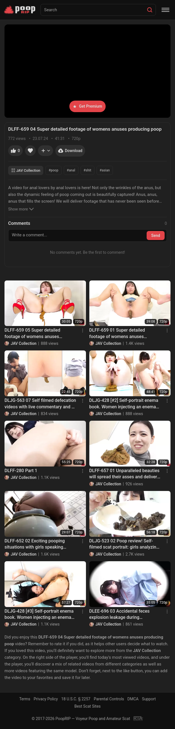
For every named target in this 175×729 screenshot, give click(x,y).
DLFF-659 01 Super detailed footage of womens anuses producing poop (117, 333)
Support (149, 699)
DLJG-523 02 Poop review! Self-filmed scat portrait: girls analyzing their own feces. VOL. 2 (124, 544)
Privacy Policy (46, 699)
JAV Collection (25, 170)
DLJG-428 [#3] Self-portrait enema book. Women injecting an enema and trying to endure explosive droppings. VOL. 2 (39, 614)
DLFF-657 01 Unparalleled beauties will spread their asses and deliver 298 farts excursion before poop (124, 474)
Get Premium (87, 106)
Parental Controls (109, 699)
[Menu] (165, 10)
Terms (24, 699)
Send (155, 235)
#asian (105, 170)
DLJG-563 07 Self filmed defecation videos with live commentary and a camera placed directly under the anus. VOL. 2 (40, 404)
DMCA (133, 699)
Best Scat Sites (87, 706)
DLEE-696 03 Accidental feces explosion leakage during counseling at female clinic (119, 614)
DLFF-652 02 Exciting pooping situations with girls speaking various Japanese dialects (34, 544)
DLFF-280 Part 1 (20, 470)
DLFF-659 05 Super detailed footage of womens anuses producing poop (32, 333)
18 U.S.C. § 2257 (75, 699)
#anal (71, 170)
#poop (53, 170)
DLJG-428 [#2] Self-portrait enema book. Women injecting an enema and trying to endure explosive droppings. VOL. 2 (123, 404)
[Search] (149, 9)
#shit (87, 170)
